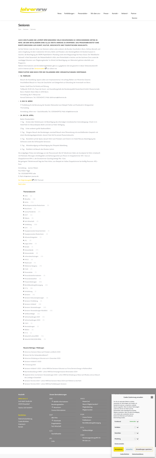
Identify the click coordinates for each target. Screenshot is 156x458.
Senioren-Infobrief (30, 308)
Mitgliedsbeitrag (87, 411)
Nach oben (22, 188)
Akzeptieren (119, 449)
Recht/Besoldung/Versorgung (33, 289)
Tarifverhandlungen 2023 (32, 324)
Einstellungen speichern (144, 449)
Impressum (21, 428)
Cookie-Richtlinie (124, 454)
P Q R (26, 273)
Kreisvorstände (29, 257)
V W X (26, 327)
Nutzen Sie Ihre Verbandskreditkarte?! (36, 359)
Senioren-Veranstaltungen (32, 311)
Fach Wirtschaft (29, 225)
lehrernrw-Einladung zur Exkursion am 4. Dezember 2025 (42, 362)
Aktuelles (27, 203)
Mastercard (27, 267)
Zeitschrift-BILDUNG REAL (32, 343)
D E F (26, 219)
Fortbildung (28, 228)
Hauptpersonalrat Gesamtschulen (34, 235)
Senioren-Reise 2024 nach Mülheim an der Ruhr (66, 385)
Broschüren (28, 212)
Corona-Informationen (58, 414)
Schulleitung (28, 295)
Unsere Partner (87, 421)
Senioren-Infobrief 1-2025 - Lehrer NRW (37, 372)
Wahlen (26, 334)
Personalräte (28, 276)
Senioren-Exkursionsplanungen (34, 302)
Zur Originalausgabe (25, 184)
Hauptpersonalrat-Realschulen (34, 238)
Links (53, 445)
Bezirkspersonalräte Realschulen (34, 209)
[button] (152, 397)
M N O (26, 263)
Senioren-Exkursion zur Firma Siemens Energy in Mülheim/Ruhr (72, 372)
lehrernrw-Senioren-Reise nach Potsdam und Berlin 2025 (42, 356)
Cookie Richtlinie (23, 425)
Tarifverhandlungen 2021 (32, 321)
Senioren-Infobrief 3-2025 (32, 365)
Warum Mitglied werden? (90, 408)
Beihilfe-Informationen (59, 405)
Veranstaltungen (29, 330)
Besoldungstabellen (57, 408)
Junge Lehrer (28, 248)
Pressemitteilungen (30, 286)
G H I (26, 232)
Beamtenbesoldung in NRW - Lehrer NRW (37, 376)
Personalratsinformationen (32, 279)
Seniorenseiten (39, 72)
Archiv (26, 206)
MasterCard (86, 405)
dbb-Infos (54, 422)
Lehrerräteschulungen (31, 260)
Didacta (26, 222)
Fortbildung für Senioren (58, 388)
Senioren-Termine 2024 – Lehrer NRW (36, 385)
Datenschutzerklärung (137, 454)
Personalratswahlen (30, 283)
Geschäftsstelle (56, 438)
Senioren (27, 298)
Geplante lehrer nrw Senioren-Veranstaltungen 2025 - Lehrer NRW (45, 379)
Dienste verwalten (119, 443)
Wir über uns (86, 444)
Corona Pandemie (30, 216)
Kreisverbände (28, 254)
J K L (25, 244)
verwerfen (129, 449)
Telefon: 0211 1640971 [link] (25, 412)
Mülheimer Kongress (30, 270)
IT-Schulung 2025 (30, 369)
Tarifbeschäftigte (29, 318)
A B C (26, 200)
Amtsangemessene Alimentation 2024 (65, 376)
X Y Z (26, 337)
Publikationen (86, 424)
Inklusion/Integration (30, 241)
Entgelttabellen (56, 427)
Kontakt (26, 251)
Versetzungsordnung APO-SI (91, 442)
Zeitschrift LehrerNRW (31, 340)
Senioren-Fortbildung (31, 305)
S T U (26, 292)
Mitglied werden (87, 414)
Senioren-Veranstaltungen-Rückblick (35, 314)
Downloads (56, 424)
